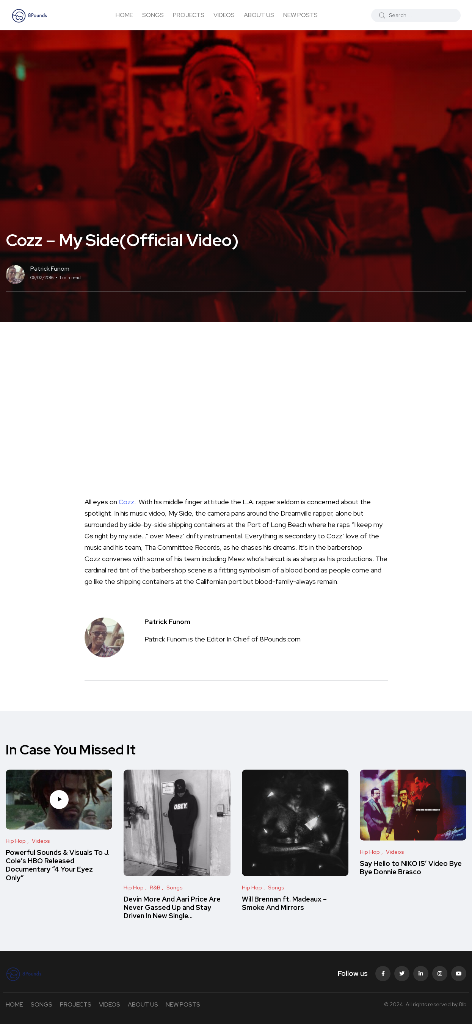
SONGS (153, 15)
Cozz (127, 501)
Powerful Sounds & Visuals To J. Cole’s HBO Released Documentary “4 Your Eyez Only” (58, 865)
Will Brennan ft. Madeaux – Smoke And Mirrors (284, 903)
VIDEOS (224, 15)
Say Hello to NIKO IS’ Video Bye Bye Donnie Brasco (411, 867)
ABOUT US (259, 15)
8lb (462, 1004)
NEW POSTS (300, 15)
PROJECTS (188, 15)
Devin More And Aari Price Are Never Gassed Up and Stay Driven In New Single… (172, 908)
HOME (124, 15)
